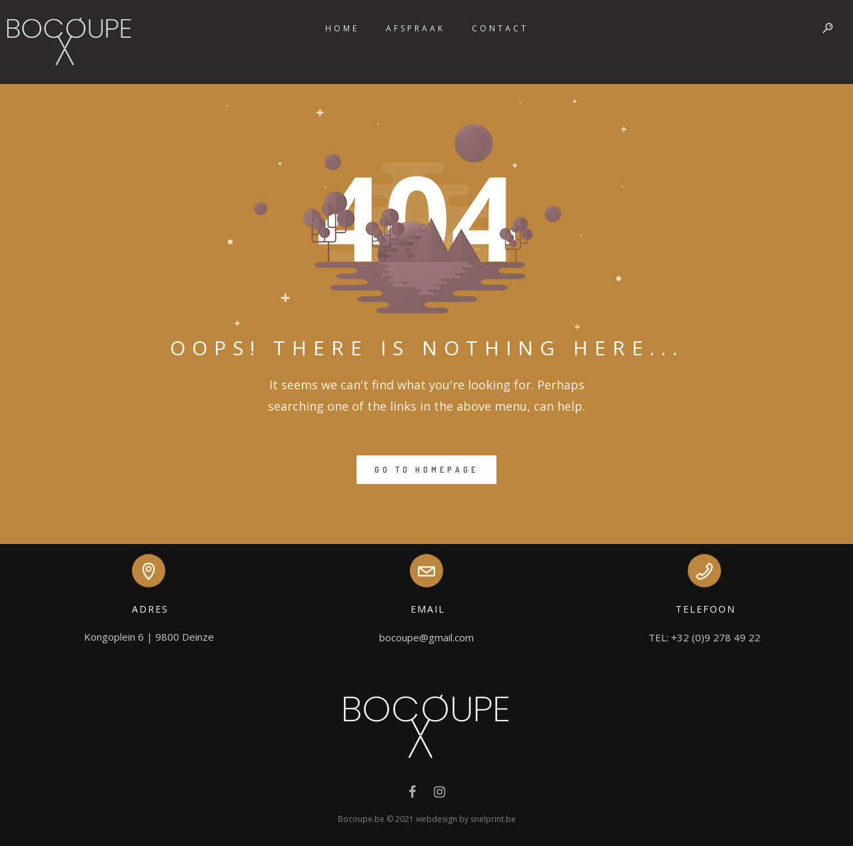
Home (342, 28)
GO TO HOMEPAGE (426, 470)
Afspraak (415, 28)
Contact (500, 28)
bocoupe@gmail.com (426, 637)
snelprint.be (493, 819)
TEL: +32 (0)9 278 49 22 (704, 637)
